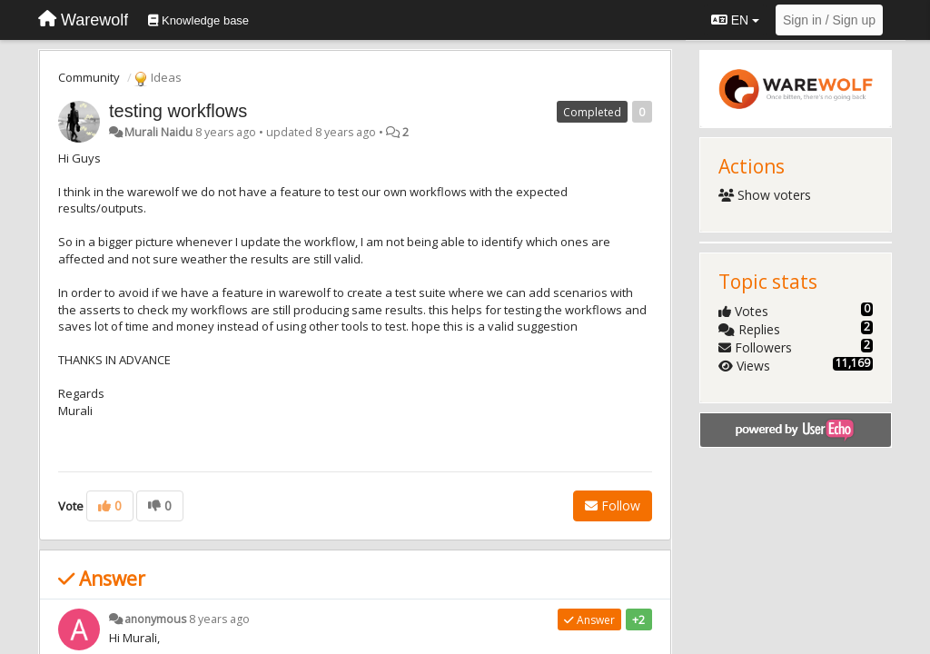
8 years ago (219, 619)
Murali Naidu (158, 132)
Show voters (765, 194)
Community (89, 77)
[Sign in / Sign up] (829, 20)
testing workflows (178, 111)
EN (735, 20)
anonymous (155, 619)
